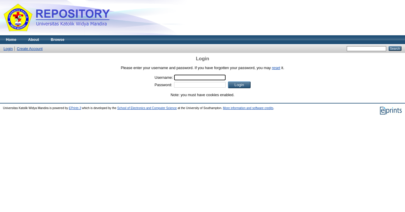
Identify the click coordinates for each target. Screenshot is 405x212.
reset (276, 68)
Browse (57, 39)
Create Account (30, 48)
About (33, 39)
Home (11, 39)
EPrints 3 (75, 108)
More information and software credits (248, 108)
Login (8, 48)
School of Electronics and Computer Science (147, 108)
